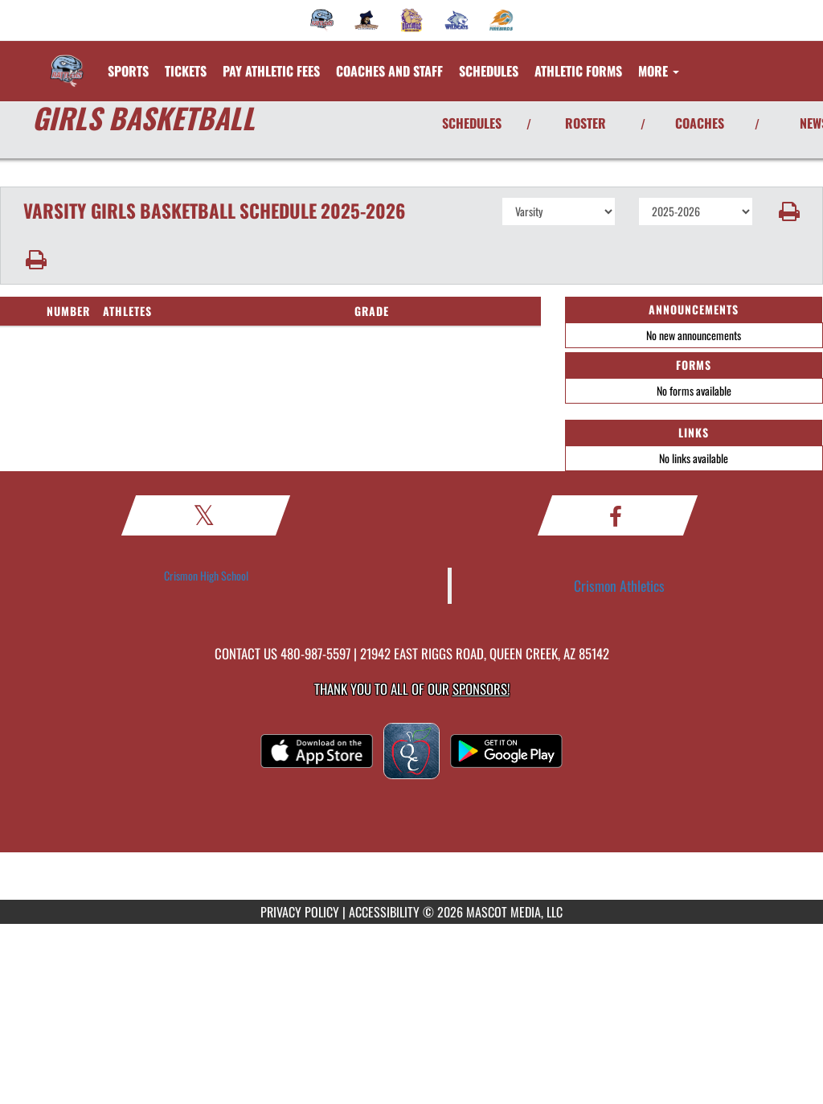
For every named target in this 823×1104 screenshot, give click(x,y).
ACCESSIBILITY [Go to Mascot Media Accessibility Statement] (384, 911)
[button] (788, 211)
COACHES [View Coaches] (699, 123)
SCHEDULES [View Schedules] (472, 123)
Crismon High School (206, 575)
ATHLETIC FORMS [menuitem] (578, 70)
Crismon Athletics (619, 585)
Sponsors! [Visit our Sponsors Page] (481, 689)
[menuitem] (322, 20)
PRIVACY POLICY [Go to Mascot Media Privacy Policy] (299, 911)
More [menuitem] (658, 70)
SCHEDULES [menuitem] (488, 70)
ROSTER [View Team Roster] (585, 123)
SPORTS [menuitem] (128, 70)
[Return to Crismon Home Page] (67, 61)
